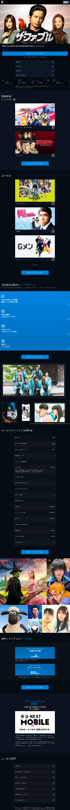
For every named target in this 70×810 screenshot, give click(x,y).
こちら (45, 57)
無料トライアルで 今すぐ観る (35, 53)
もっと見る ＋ (35, 264)
